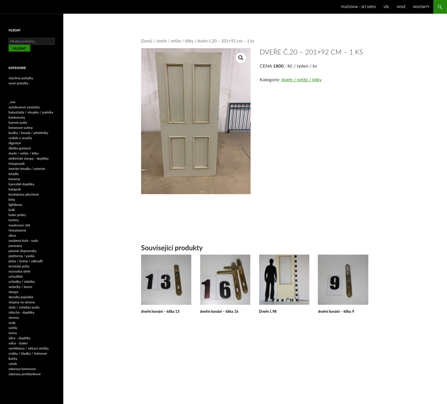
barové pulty (18, 122)
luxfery (14, 220)
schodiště (16, 276)
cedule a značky (20, 138)
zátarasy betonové (22, 369)
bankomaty (17, 117)
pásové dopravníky (23, 251)
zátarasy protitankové (25, 374)
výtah (13, 364)
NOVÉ (401, 7)
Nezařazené (17, 230)
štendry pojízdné (21, 297)
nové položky (19, 83)
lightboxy (15, 204)
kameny (14, 179)
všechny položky (21, 78)
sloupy (13, 292)
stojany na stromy (22, 302)
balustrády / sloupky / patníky (31, 112)
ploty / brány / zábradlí (26, 261)
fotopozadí (17, 163)
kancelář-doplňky (21, 184)
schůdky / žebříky (22, 281)
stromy (14, 317)
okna (12, 235)
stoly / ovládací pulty (24, 307)
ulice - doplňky (20, 338)
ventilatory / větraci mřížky (29, 348)
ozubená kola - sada (23, 240)
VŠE (386, 7)
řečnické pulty (19, 266)
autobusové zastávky (24, 107)
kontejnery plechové (24, 194)
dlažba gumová (20, 148)
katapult (15, 189)
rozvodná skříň (20, 271)
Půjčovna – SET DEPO (358, 7)
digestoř (15, 143)
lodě (12, 210)
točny (13, 333)
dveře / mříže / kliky (175, 40)
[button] (241, 58)
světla (13, 328)
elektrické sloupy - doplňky (29, 158)
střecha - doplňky (21, 312)
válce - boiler (18, 343)
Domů (147, 40)
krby (12, 199)
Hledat (19, 48)
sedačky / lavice (20, 287)
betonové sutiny (21, 127)
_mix (12, 102)
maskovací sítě (19, 225)
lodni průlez (17, 215)
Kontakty (421, 7)
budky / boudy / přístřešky (28, 133)
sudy (12, 322)
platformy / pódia (21, 256)
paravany (15, 245)
